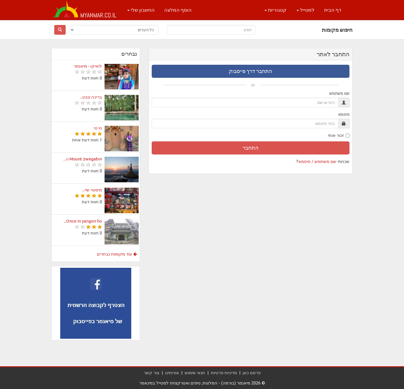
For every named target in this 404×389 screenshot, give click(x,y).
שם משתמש (339, 93)
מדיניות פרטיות (224, 372)
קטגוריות (275, 9)
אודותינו (172, 372)
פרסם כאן (252, 372)
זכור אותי (338, 135)
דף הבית (332, 9)
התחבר (251, 148)
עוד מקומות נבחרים (117, 254)
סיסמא (343, 114)
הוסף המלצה (177, 9)
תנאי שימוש (195, 372)
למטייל (306, 9)
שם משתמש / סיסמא (317, 161)
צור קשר (151, 372)
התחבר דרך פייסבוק (250, 71)
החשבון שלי (141, 9)
